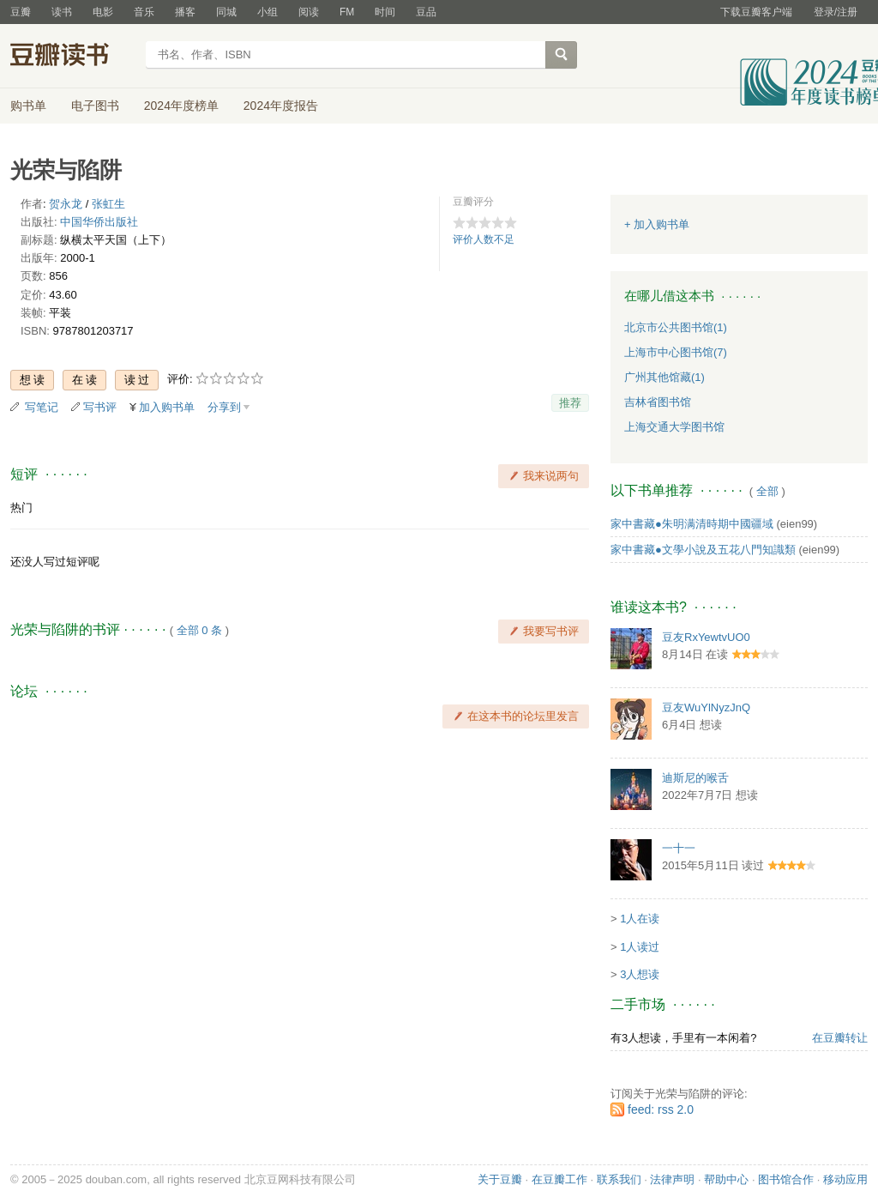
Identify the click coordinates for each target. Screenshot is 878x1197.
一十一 (678, 848)
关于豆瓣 (500, 1179)
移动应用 (845, 1179)
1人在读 (639, 918)
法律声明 (672, 1179)
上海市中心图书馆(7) (675, 352)
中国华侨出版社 (99, 221)
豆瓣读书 (72, 57)
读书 (61, 12)
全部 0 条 (199, 630)
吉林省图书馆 (657, 402)
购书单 (28, 105)
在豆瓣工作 (559, 1179)
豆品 (426, 12)
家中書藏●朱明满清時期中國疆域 (691, 523)
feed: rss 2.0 (661, 1109)
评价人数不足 (483, 239)
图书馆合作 (786, 1179)
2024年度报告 (281, 105)
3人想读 (639, 974)
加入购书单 (167, 407)
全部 (767, 491)
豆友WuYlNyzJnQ (706, 707)
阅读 (308, 12)
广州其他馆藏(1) (664, 377)
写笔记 (41, 407)
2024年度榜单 (181, 105)
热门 (21, 507)
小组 (267, 12)
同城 (226, 12)
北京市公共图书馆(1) (675, 327)
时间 (385, 12)
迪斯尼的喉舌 (695, 777)
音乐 (144, 12)
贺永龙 (65, 203)
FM (347, 12)
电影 (103, 12)
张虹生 (108, 203)
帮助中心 (726, 1179)
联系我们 (619, 1179)
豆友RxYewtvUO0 (706, 637)
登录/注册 (835, 12)
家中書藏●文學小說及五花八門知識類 (703, 549)
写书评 (100, 407)
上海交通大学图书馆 (674, 426)
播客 (185, 12)
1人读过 (639, 946)
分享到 (224, 407)
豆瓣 (20, 12)
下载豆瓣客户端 (756, 12)
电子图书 (95, 105)
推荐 (570, 402)
